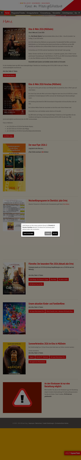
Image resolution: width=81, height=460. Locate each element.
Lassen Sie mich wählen (28, 233)
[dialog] (40, 230)
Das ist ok (55, 233)
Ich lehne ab (48, 233)
